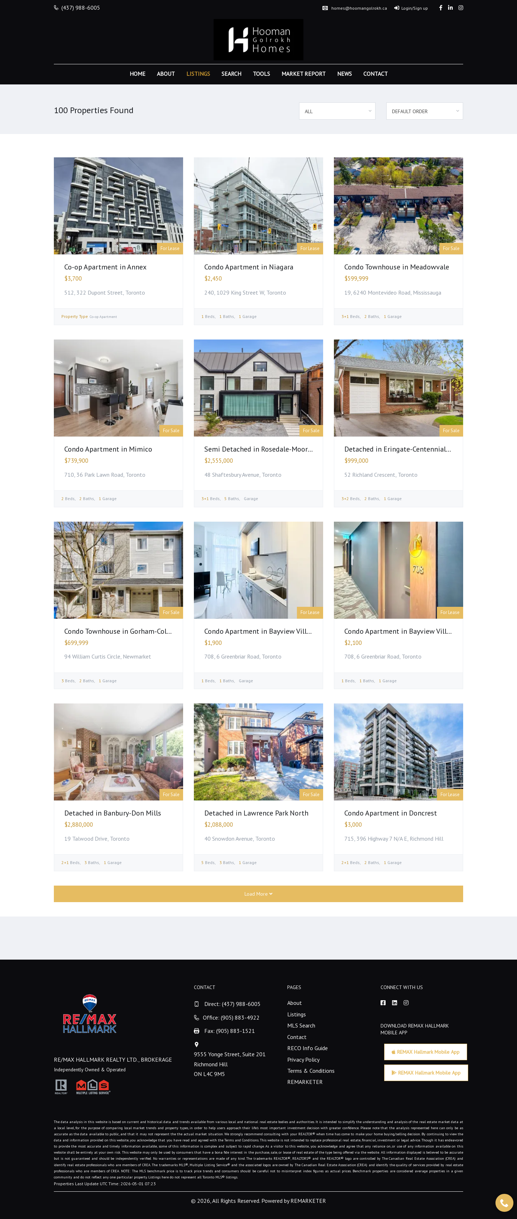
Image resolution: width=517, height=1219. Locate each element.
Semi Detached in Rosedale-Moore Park (265, 449)
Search (231, 73)
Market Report (303, 73)
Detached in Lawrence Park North (256, 813)
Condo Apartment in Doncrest (390, 813)
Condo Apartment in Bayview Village (261, 631)
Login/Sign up (411, 8)
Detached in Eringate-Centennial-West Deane (414, 449)
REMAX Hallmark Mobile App (426, 1052)
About (166, 73)
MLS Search (301, 1025)
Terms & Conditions (311, 1070)
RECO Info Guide (307, 1048)
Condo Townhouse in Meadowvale (396, 267)
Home (137, 73)
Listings (198, 73)
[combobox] (337, 111)
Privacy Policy (303, 1059)
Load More (258, 894)
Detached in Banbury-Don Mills (112, 813)
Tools (261, 73)
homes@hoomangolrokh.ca (354, 8)
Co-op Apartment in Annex (105, 267)
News (344, 73)
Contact (375, 73)
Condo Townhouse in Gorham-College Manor (132, 631)
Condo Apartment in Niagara (248, 267)
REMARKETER (305, 1081)
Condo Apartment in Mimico (108, 449)
